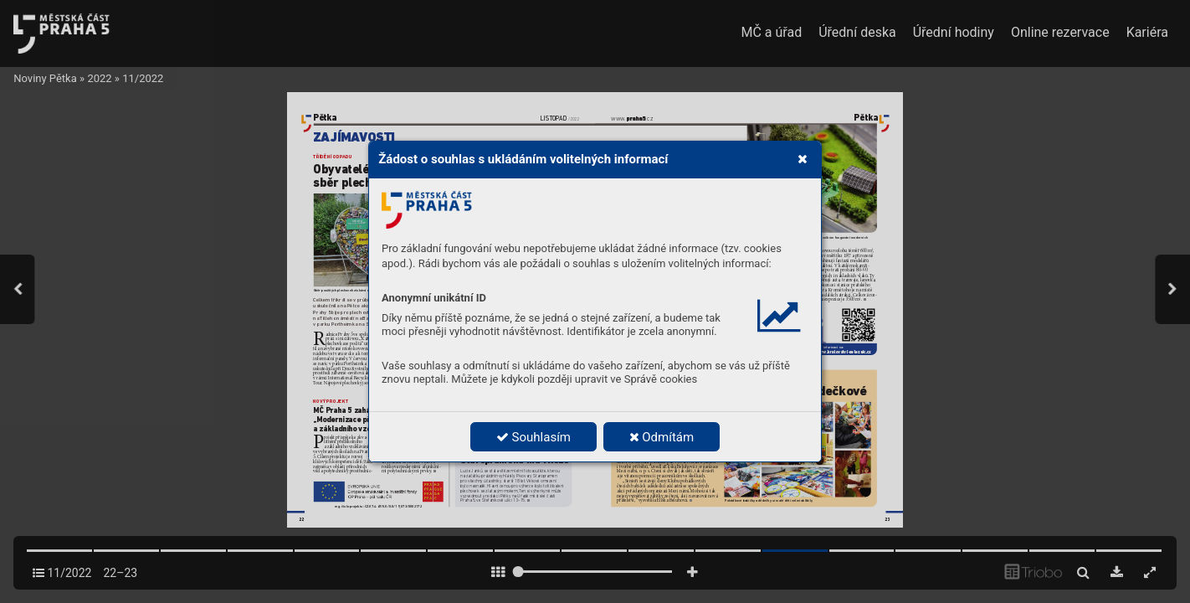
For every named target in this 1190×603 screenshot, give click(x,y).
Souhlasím (533, 437)
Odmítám (662, 437)
